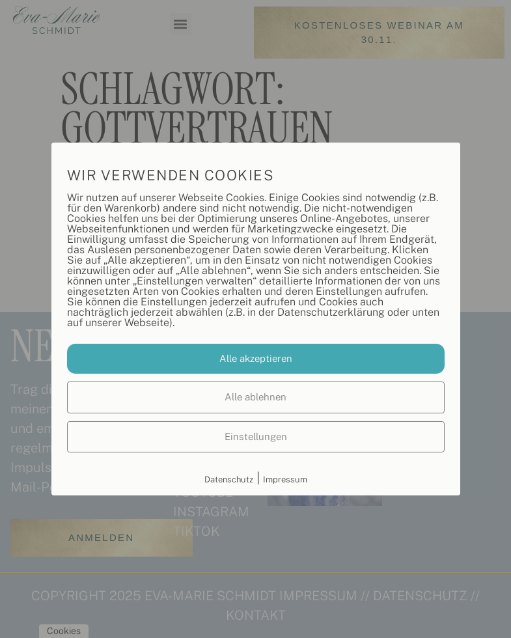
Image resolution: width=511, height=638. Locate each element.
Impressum (285, 479)
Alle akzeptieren (255, 358)
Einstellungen (256, 436)
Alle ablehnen (255, 396)
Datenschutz (228, 479)
